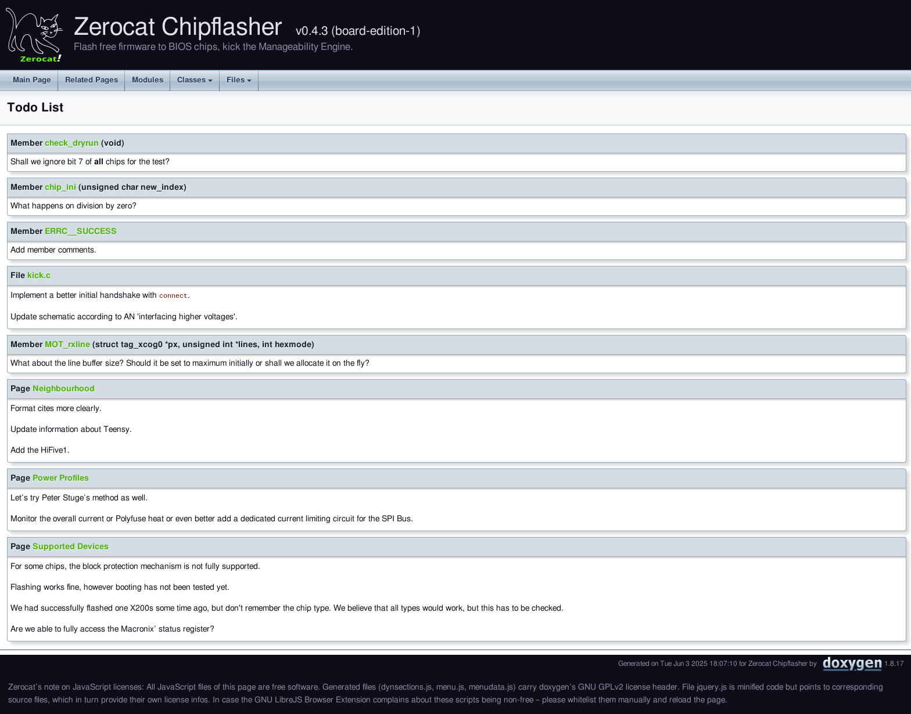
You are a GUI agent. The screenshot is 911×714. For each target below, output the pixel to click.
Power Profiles (61, 478)
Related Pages (91, 80)
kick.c (39, 276)
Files (239, 80)
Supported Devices (71, 546)
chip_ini (60, 187)
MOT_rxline (67, 344)
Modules (147, 80)
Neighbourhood (64, 388)
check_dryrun (72, 143)
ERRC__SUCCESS (81, 232)
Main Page (32, 80)
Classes (195, 80)
